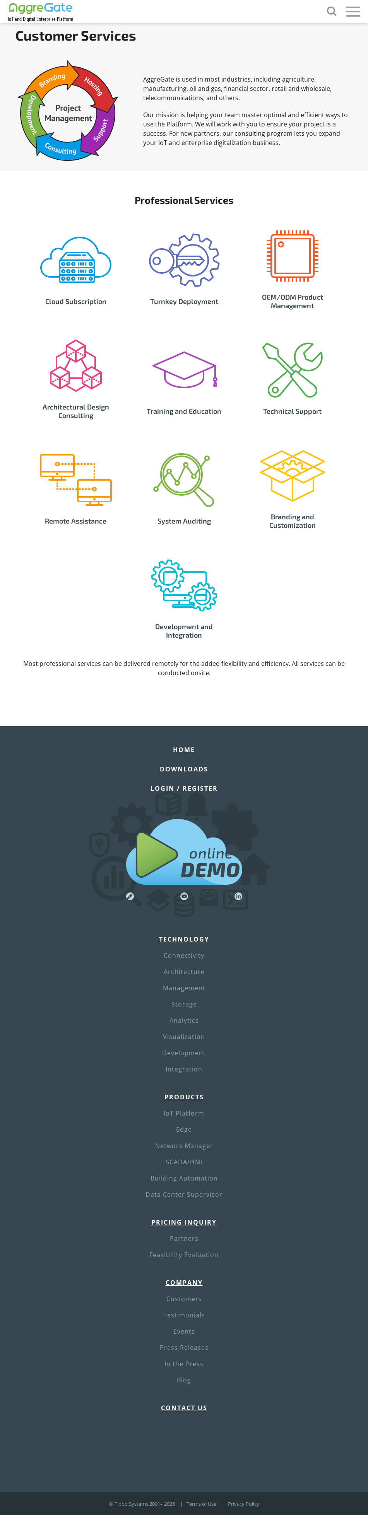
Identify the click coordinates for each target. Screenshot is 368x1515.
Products (184, 1097)
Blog (184, 1380)
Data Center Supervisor (184, 1194)
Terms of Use (201, 1503)
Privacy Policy (243, 1503)
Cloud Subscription (75, 301)
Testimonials (184, 1315)
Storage (184, 1004)
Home (184, 750)
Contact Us (184, 1408)
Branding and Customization (292, 520)
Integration (184, 1069)
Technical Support (292, 411)
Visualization (184, 1036)
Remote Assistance (75, 521)
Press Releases (184, 1347)
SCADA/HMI (184, 1162)
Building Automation (184, 1178)
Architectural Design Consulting (76, 411)
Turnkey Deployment (184, 301)
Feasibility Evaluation (184, 1255)
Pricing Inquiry (184, 1222)
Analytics (184, 1020)
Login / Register (184, 788)
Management (184, 988)
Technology (184, 939)
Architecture (184, 971)
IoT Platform (184, 1113)
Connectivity (184, 955)
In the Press (184, 1364)
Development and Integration (184, 630)
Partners (184, 1238)
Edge (184, 1129)
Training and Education (184, 411)
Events (184, 1331)
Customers (184, 1299)
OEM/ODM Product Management (292, 301)
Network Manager (184, 1145)
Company (184, 1282)
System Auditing (184, 521)
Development (184, 1053)
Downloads (184, 769)
